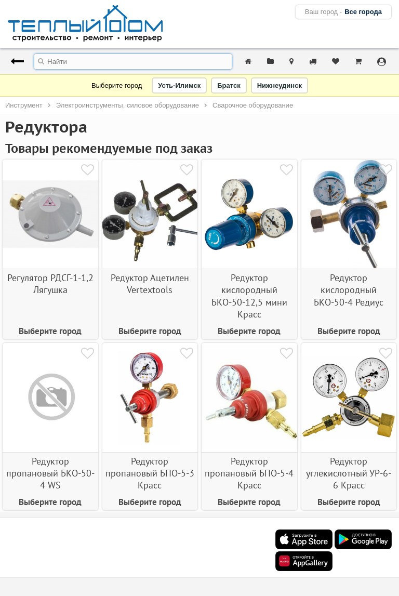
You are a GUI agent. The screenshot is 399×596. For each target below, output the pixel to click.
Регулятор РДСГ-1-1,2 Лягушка (50, 284)
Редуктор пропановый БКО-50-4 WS (50, 473)
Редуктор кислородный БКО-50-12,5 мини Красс (249, 296)
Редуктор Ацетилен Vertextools (150, 284)
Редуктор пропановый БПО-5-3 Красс (149, 473)
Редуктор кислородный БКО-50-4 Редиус (348, 290)
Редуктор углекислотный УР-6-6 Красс (348, 473)
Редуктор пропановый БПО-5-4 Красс (249, 473)
